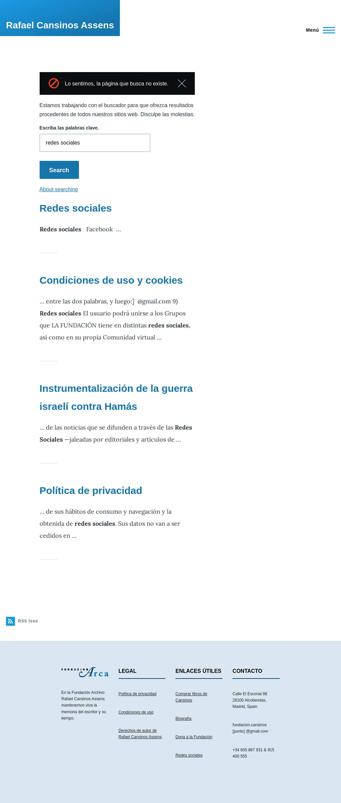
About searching (59, 189)
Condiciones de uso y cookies (111, 280)
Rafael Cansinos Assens (60, 25)
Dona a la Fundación (193, 737)
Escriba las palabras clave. (69, 127)
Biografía (183, 718)
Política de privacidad (91, 490)
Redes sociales (76, 208)
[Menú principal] (318, 30)
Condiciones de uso (136, 712)
